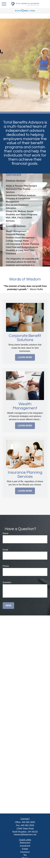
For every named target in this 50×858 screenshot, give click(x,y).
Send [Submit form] (8, 605)
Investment (25, 846)
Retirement (25, 843)
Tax (25, 855)
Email (5, 550)
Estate (25, 849)
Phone (6, 566)
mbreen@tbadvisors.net (25, 834)
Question (7, 582)
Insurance (25, 852)
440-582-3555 (28, 822)
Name (5, 533)
